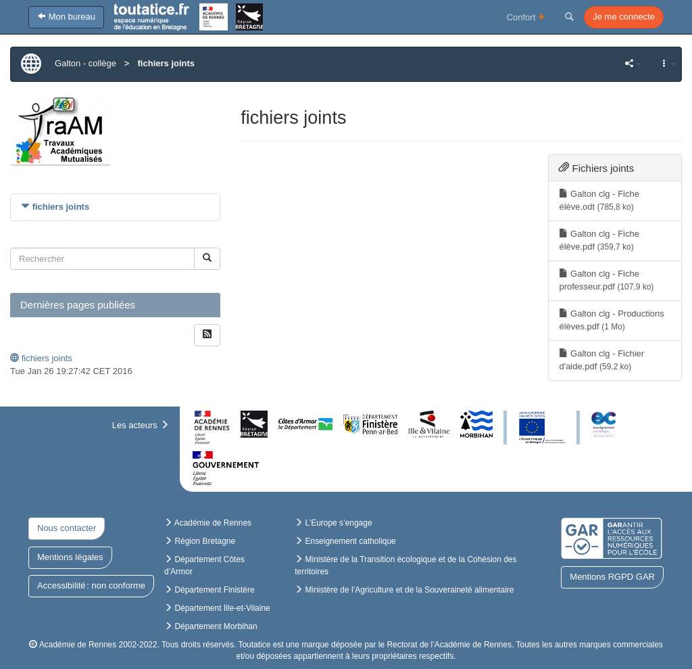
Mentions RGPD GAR (612, 577)
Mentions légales (70, 557)
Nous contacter (66, 528)
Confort (526, 16)
